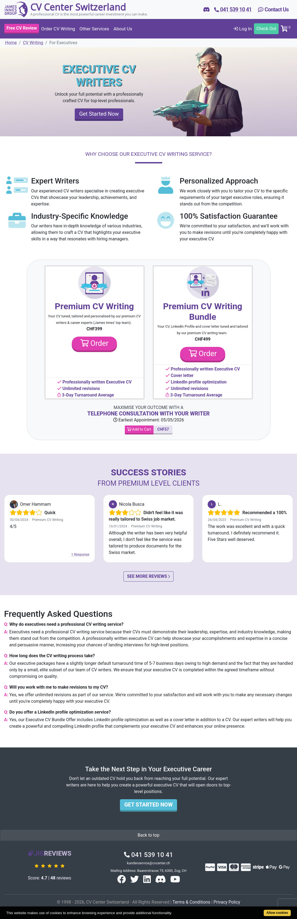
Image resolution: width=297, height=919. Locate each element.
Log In (242, 28)
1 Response (80, 554)
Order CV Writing (58, 28)
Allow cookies (277, 913)
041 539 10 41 (148, 855)
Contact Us (273, 9)
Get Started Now (99, 114)
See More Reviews (148, 576)
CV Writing (33, 42)
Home (11, 42)
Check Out (266, 28)
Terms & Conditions (191, 902)
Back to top (148, 835)
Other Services (94, 28)
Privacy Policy (226, 902)
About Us (122, 28)
